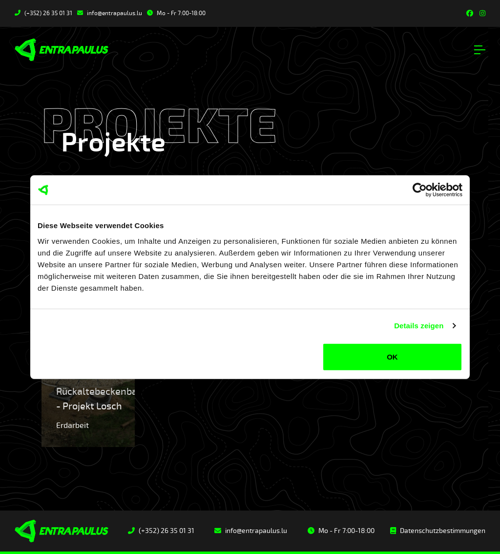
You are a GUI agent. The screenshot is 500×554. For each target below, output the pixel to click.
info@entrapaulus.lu (109, 13)
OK (392, 356)
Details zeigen (418, 325)
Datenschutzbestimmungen (437, 531)
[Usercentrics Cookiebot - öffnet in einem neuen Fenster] (419, 190)
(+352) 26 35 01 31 (43, 13)
